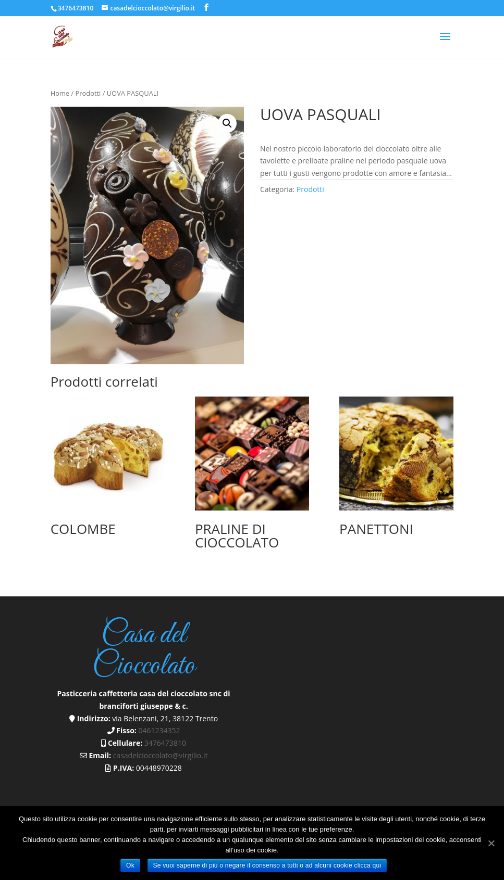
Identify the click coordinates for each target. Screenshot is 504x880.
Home (60, 93)
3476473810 (76, 8)
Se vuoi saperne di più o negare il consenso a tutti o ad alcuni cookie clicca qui (267, 865)
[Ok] (491, 843)
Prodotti (88, 93)
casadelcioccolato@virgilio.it (160, 755)
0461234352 (159, 730)
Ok (130, 865)
